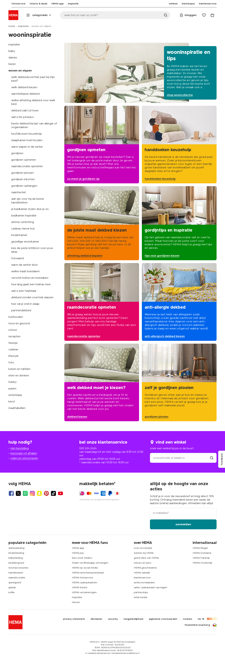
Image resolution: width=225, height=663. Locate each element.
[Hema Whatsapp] (25, 493)
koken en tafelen (19, 369)
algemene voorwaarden (163, 619)
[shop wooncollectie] (140, 73)
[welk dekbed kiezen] (101, 382)
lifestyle (13, 356)
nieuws (76, 602)
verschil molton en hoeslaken (29, 277)
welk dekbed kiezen (24, 87)
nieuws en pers (142, 562)
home (11, 26)
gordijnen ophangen (24, 185)
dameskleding (16, 548)
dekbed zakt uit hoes (24, 110)
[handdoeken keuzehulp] (179, 144)
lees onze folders (82, 557)
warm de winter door (24, 264)
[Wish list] (204, 15)
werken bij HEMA (144, 552)
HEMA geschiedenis (145, 567)
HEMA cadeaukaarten (84, 582)
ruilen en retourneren (24, 458)
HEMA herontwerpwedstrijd (88, 572)
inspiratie (23, 26)
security (113, 619)
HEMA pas (78, 552)
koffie (11, 592)
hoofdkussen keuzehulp (26, 133)
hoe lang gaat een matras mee (31, 284)
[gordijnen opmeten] (101, 144)
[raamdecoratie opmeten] (101, 302)
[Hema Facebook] (11, 493)
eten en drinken (18, 375)
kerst (11, 401)
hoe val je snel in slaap (25, 303)
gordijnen (17, 153)
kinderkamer (19, 235)
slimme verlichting (22, 222)
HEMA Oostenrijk (202, 562)
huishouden (15, 316)
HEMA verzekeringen (84, 592)
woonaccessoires (18, 567)
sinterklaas (15, 395)
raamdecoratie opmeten (27, 166)
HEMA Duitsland (202, 552)
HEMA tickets (79, 587)
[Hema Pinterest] (46, 493)
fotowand (17, 258)
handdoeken (15, 572)
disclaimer (96, 619)
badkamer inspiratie (23, 215)
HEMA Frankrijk (201, 557)
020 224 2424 (88, 448)
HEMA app (78, 548)
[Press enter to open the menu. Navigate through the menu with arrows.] (39, 15)
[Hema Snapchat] (39, 493)
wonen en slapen (20, 70)
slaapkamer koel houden (27, 140)
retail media (140, 597)
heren (12, 64)
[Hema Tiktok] (53, 493)
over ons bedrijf (143, 548)
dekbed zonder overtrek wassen (32, 297)
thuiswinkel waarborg (197, 625)
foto (11, 362)
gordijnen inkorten (23, 179)
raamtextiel (18, 192)
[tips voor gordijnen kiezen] (179, 223)
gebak (12, 587)
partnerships (141, 592)
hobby (12, 382)
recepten (14, 336)
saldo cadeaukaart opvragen (150, 587)
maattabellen (16, 408)
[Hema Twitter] (18, 493)
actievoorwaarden (144, 582)
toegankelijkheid (133, 619)
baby (11, 51)
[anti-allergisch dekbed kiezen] (179, 302)
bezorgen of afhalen (24, 453)
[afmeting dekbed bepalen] (101, 223)
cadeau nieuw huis (23, 228)
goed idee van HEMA (146, 557)
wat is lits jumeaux (22, 117)
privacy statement (74, 619)
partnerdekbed (21, 310)
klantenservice (142, 577)
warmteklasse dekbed (25, 93)
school (12, 330)
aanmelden (183, 524)
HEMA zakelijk (142, 572)
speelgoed (14, 582)
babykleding (15, 557)
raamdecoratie (16, 577)
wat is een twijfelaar (24, 290)
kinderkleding (16, 552)
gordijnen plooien (22, 172)
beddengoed (16, 562)
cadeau (13, 349)
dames (12, 57)
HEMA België (200, 548)
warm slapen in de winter (27, 146)
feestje (13, 343)
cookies (187, 619)
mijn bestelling (20, 448)
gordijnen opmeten (23, 159)
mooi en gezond (19, 323)
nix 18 (201, 619)
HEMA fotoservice (82, 577)
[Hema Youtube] (60, 493)
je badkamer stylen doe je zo (30, 209)
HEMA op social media (85, 567)
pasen (12, 388)
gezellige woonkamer (25, 241)
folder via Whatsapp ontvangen (90, 562)
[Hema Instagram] (32, 493)
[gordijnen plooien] (179, 382)
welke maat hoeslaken (25, 271)
